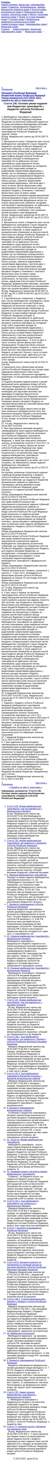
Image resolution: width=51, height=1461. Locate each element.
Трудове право (16, 19)
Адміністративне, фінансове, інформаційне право (21, 30)
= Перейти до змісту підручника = (25, 787)
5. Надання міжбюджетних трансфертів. (27, 875)
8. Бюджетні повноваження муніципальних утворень (20, 1109)
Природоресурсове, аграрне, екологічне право (22, 13)
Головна (5, 29)
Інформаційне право (36, 24)
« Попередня (7, 88)
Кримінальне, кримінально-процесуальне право (20, 20)
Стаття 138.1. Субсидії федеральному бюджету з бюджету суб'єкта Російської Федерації (27, 1301)
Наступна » (41, 88)
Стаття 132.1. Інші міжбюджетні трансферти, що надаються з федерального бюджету (22, 1203)
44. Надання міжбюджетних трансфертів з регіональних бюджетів (28, 969)
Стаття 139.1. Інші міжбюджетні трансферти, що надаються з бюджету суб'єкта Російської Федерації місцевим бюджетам (27, 1040)
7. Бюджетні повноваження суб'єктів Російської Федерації (25, 905)
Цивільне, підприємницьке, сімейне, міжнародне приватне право (23, 8)
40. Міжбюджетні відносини (20, 1333)
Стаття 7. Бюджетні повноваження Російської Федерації (24, 1229)
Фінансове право (9, 27)
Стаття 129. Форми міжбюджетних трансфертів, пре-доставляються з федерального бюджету (24, 808)
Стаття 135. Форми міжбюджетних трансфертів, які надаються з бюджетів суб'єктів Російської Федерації (26, 843)
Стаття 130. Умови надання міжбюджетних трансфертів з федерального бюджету (21, 1394)
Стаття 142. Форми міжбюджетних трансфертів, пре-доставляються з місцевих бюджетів (24, 1002)
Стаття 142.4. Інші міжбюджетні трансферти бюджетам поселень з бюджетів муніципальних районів (24, 1076)
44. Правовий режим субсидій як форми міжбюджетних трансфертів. (27, 1172)
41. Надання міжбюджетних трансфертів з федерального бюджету (28, 937)
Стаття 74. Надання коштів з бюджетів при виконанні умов (26, 1427)
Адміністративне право (12, 24)
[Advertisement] (25, 58)
